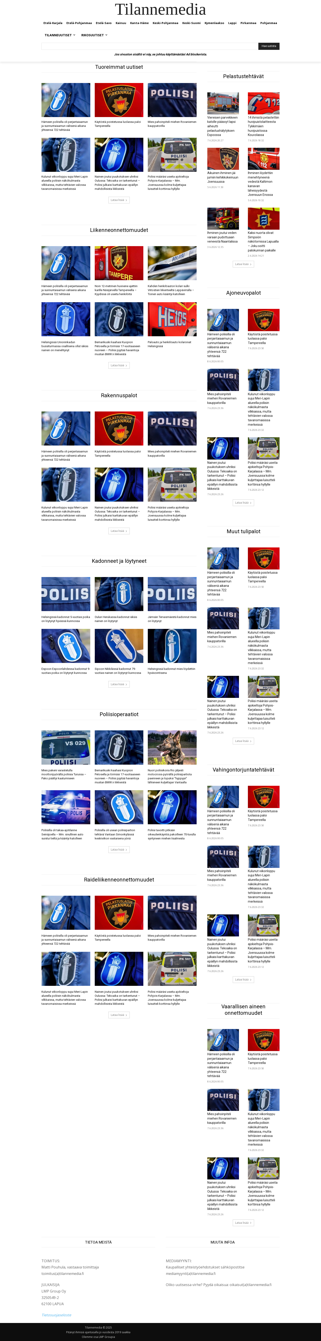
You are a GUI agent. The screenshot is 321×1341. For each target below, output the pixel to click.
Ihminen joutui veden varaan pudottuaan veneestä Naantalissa (222, 237)
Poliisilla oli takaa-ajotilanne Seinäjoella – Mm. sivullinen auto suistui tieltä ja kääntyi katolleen (62, 834)
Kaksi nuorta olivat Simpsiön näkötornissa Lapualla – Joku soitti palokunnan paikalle (263, 241)
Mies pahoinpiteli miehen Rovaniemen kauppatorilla (222, 398)
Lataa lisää (119, 200)
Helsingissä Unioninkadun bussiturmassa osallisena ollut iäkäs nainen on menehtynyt (64, 346)
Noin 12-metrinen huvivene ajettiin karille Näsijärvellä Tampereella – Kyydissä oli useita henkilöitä (116, 290)
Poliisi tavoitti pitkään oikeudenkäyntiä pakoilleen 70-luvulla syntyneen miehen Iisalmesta (172, 834)
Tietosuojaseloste (56, 1315)
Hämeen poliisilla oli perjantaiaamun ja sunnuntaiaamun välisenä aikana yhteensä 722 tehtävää (64, 126)
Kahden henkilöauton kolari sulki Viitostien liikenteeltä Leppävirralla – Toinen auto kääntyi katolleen (171, 290)
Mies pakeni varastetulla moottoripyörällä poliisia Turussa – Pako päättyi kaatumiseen (63, 774)
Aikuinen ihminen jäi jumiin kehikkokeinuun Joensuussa (222, 177)
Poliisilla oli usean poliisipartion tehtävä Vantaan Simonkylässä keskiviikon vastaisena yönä (115, 834)
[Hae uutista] (269, 46)
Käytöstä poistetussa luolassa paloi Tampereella (263, 338)
